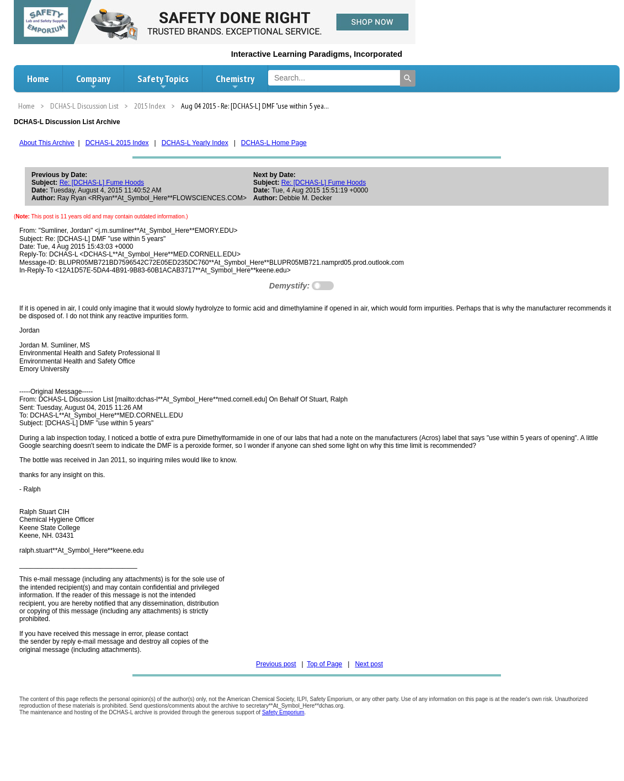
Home (38, 78)
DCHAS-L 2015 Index (117, 143)
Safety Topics (163, 81)
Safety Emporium (283, 712)
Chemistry (235, 81)
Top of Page (324, 664)
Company (93, 81)
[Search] (407, 78)
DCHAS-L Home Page (274, 143)
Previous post (276, 664)
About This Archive (46, 143)
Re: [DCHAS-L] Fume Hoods (102, 182)
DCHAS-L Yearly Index (195, 143)
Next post (369, 664)
